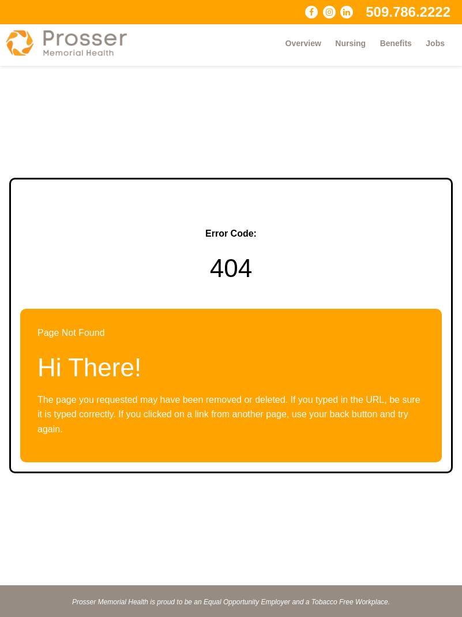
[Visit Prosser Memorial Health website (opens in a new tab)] (72, 43)
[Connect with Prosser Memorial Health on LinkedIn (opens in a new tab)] (346, 12)
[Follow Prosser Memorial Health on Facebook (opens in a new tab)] (311, 12)
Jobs (435, 43)
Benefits (396, 43)
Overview (303, 43)
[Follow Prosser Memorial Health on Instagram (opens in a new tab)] (329, 12)
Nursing (350, 43)
